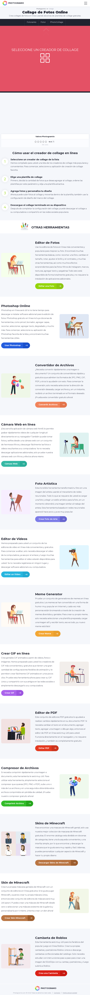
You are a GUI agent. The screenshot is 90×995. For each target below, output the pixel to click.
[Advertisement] (45, 112)
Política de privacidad (70, 993)
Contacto (57, 993)
